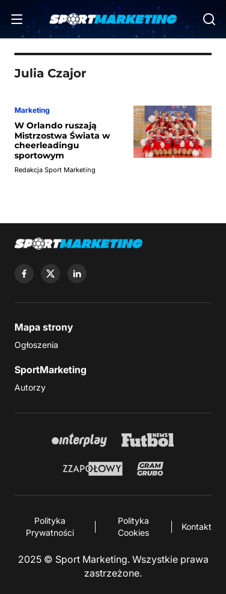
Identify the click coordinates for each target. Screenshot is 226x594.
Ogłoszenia (36, 345)
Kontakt (197, 526)
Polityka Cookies (133, 526)
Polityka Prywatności (50, 526)
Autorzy (30, 387)
